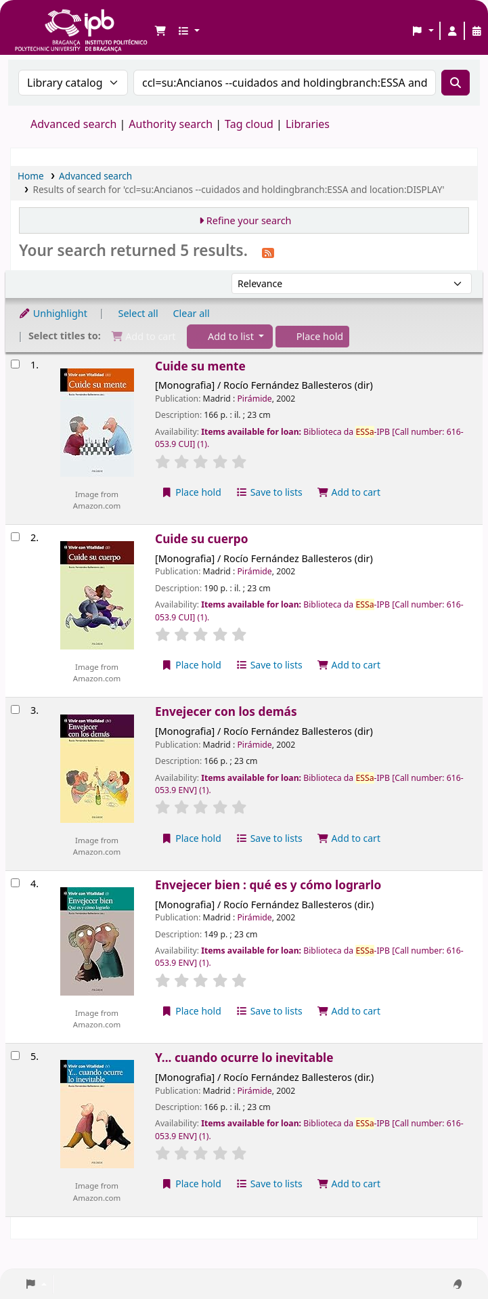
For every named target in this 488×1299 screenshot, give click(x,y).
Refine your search (249, 220)
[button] (160, 31)
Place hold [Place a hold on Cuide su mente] (191, 492)
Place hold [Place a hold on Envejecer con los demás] (191, 838)
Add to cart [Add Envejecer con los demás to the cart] (348, 838)
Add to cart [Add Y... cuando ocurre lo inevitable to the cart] (348, 1183)
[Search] (455, 82)
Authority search (171, 123)
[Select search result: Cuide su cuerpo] (15, 536)
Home (31, 175)
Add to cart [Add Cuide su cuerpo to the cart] (348, 664)
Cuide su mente (200, 366)
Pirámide (254, 398)
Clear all (191, 313)
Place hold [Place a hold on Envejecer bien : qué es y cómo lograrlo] (191, 1010)
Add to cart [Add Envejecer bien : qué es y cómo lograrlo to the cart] (348, 1010)
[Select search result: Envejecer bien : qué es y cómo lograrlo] (15, 882)
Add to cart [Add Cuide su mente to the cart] (348, 492)
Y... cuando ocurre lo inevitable (244, 1057)
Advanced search (73, 123)
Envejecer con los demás (226, 711)
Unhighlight (52, 313)
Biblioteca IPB (47, 20)
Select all (138, 313)
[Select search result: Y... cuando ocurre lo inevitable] (15, 1055)
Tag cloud (249, 123)
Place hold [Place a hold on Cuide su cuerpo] (191, 664)
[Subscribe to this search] (268, 252)
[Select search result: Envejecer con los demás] (15, 709)
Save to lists (269, 492)
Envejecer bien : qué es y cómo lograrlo (268, 885)
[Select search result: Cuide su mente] (15, 364)
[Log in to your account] (452, 31)
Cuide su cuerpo (201, 539)
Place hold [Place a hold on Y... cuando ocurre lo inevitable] (191, 1183)
